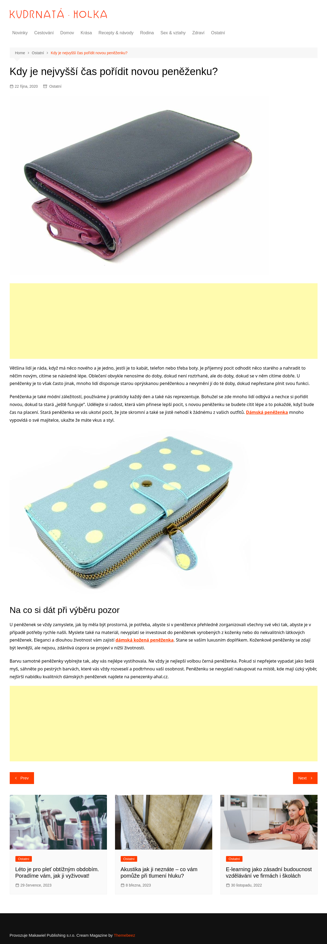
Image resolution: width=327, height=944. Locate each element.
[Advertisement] (164, 321)
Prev (25, 778)
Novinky (20, 32)
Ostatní (218, 32)
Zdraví (198, 32)
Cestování (44, 32)
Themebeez (124, 935)
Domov (67, 32)
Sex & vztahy (173, 32)
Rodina (147, 32)
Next (302, 778)
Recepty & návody (116, 32)
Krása (86, 32)
